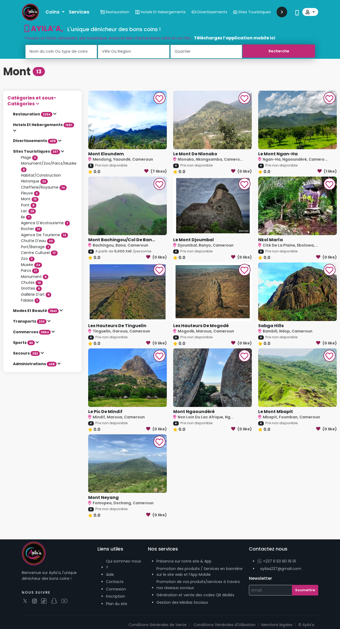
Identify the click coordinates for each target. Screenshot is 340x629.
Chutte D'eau (38, 240)
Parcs (30, 270)
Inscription (115, 596)
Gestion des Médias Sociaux (182, 602)
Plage (29, 157)
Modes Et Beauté (36, 310)
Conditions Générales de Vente (157, 624)
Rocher (31, 228)
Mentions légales (276, 624)
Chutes (32, 282)
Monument (34, 276)
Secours (27, 353)
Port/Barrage (36, 246)
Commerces (32, 332)
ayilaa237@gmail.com (280, 568)
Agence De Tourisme (44, 235)
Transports (30, 321)
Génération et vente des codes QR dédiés (195, 595)
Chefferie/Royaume (44, 187)
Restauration (33, 114)
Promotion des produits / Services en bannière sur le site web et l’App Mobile (199, 571)
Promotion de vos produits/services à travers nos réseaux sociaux (198, 584)
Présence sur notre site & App (183, 561)
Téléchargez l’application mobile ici (234, 38)
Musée (31, 264)
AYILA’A (42, 28)
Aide (110, 574)
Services (79, 12)
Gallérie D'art (36, 294)
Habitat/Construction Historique (41, 178)
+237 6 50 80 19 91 (276, 561)
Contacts (115, 581)
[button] (42, 101)
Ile (26, 217)
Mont (30, 199)
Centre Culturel (39, 252)
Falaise (30, 300)
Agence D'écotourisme (45, 223)
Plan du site (116, 603)
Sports (24, 342)
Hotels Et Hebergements (43, 124)
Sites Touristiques (37, 151)
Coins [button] (53, 12)
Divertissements (35, 140)
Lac (28, 211)
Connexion (116, 589)
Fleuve (30, 193)
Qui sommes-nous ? (123, 564)
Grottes (31, 288)
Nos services (163, 548)
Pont (28, 205)
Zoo (28, 258)
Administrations (35, 363)
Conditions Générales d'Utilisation (225, 624)
